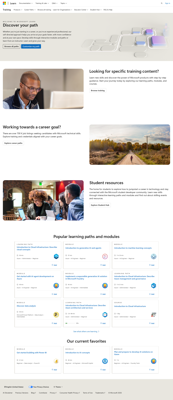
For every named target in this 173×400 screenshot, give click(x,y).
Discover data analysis (26, 306)
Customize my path (31, 46)
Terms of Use (88, 393)
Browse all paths (11, 46)
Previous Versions (21, 393)
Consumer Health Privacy (69, 393)
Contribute (43, 393)
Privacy (52, 393)
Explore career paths (13, 143)
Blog (32, 393)
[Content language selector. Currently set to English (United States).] (14, 387)
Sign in (167, 3)
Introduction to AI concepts (77, 352)
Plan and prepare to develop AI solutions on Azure (133, 353)
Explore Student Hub (100, 205)
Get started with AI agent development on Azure (35, 277)
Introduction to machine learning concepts (133, 248)
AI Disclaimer (7, 393)
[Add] (54, 265)
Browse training (98, 90)
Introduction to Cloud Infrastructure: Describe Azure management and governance (134, 277)
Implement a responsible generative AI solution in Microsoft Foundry (86, 277)
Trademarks (99, 393)
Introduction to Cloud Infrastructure (130, 306)
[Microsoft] (4, 3)
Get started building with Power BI (32, 352)
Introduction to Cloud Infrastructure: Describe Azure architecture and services (85, 306)
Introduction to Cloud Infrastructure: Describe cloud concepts (37, 248)
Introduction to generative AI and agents (83, 248)
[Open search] (161, 3)
